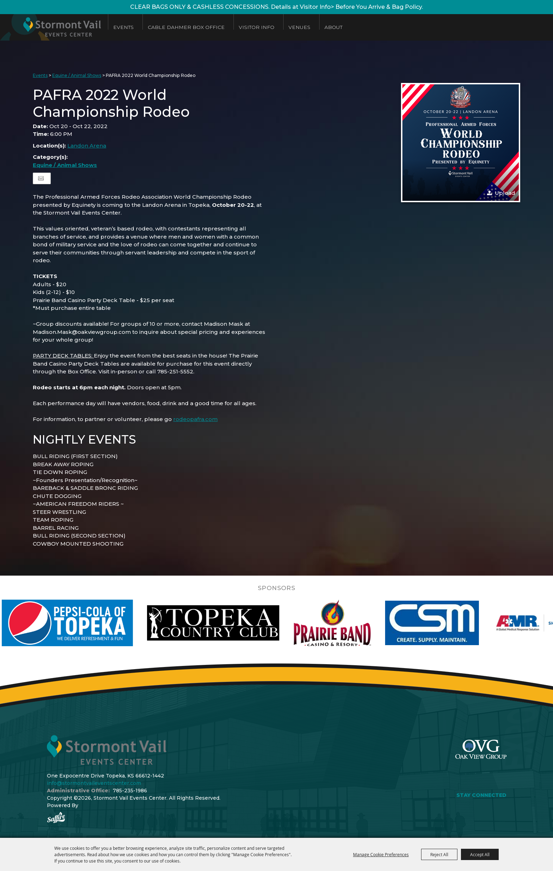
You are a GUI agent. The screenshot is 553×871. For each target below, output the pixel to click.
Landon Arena (86, 145)
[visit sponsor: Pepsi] (82, 623)
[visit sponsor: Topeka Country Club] (228, 623)
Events (123, 27)
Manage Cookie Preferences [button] (381, 854)
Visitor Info (256, 27)
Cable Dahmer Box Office (186, 27)
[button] (460, 142)
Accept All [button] (480, 854)
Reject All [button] (439, 854)
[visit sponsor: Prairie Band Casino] (347, 623)
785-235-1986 (130, 790)
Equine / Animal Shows (76, 75)
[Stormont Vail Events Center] (50, 27)
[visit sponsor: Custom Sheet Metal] (447, 623)
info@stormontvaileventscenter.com (94, 783)
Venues (299, 27)
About (333, 27)
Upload (505, 193)
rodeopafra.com (195, 419)
